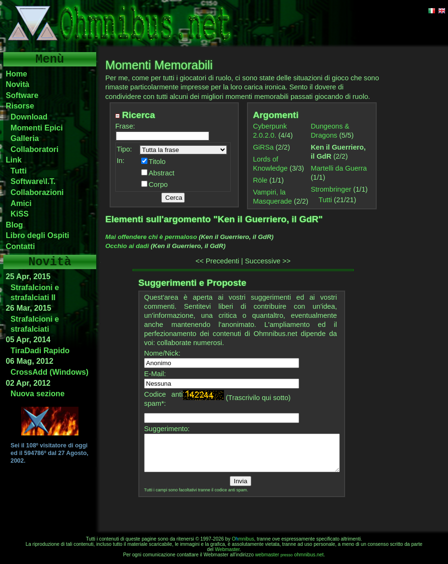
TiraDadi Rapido (40, 350)
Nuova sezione (38, 393)
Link (14, 159)
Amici (21, 203)
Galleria (25, 138)
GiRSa (263, 147)
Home (16, 73)
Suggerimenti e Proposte (192, 283)
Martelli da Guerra (339, 168)
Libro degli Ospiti (37, 235)
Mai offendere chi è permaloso (151, 236)
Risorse (20, 105)
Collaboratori (34, 149)
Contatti (20, 246)
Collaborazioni (37, 192)
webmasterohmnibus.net (289, 554)
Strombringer (331, 189)
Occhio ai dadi (127, 245)
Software (22, 95)
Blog (14, 224)
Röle (260, 180)
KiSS (20, 213)
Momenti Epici (37, 127)
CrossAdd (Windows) (50, 372)
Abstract (162, 173)
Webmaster (227, 549)
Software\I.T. (33, 181)
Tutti (19, 170)
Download (29, 116)
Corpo (158, 184)
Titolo (157, 161)
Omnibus (243, 539)
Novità (17, 84)
